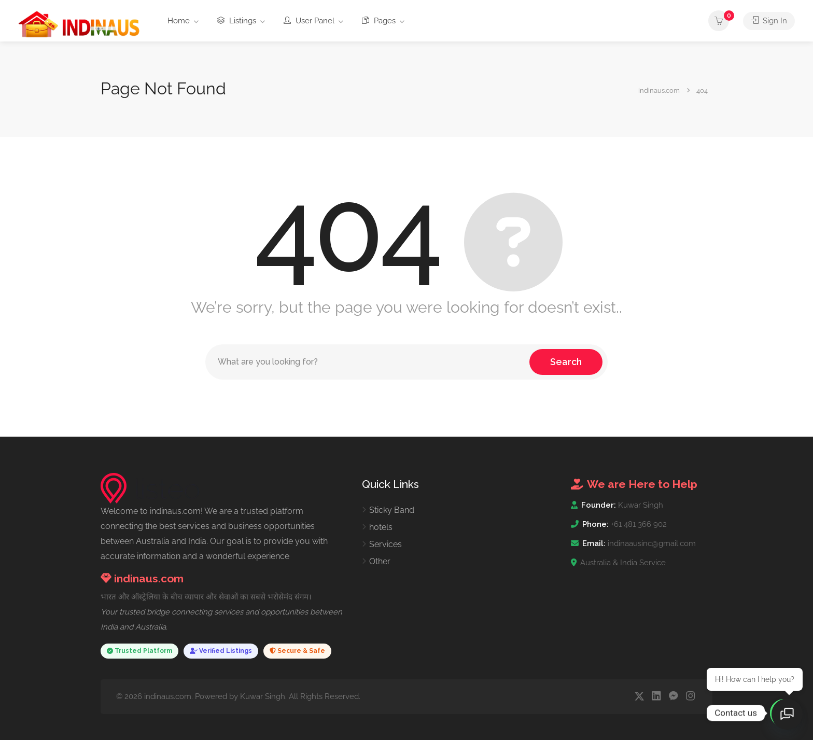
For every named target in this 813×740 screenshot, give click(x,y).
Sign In (769, 20)
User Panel (309, 20)
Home (178, 20)
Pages (379, 20)
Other (379, 561)
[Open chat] (787, 714)
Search (566, 361)
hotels (381, 527)
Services (385, 544)
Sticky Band (391, 510)
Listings (236, 20)
